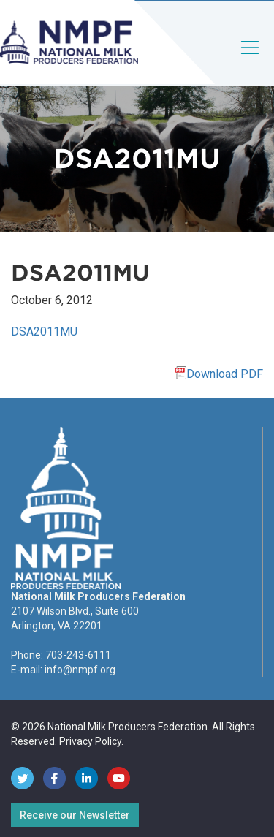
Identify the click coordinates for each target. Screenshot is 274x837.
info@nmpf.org (80, 669)
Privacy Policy (90, 741)
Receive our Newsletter (75, 815)
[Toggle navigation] (250, 59)
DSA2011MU (44, 331)
